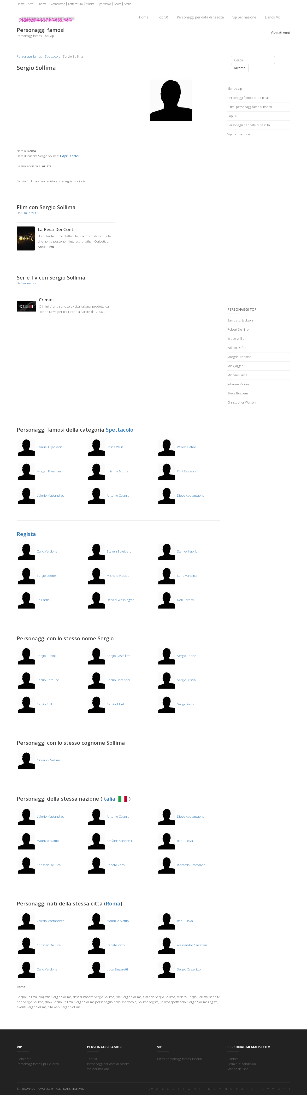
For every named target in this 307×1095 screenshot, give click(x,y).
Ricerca (239, 68)
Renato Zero (106, 865)
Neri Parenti (175, 600)
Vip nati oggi (280, 32)
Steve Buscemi (237, 393)
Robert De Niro (238, 329)
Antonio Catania (108, 495)
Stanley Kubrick (178, 551)
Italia (115, 798)
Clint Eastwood (177, 471)
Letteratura (75, 4)
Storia (127, 4)
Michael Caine (237, 375)
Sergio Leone (36, 575)
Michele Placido (108, 575)
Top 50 (162, 17)
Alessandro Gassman (182, 945)
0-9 (151, 1088)
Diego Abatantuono (181, 495)
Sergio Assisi (176, 704)
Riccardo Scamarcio (181, 865)
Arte (30, 4)
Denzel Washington (111, 600)
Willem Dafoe (176, 447)
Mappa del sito (237, 1069)
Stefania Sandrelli (109, 841)
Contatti (232, 1059)
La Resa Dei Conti (56, 229)
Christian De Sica (39, 865)
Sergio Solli (35, 704)
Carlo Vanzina (177, 575)
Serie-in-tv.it (29, 283)
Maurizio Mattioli (38, 841)
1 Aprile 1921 (69, 156)
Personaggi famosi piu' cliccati (248, 97)
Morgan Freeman (39, 471)
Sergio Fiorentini (108, 680)
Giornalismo (57, 4)
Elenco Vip (273, 17)
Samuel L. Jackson (39, 447)
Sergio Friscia (176, 680)
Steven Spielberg (109, 551)
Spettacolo (104, 4)
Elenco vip (234, 88)
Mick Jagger (235, 366)
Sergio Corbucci (38, 680)
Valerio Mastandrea (41, 495)
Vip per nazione (244, 17)
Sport (117, 4)
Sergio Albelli (106, 704)
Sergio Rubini (36, 656)
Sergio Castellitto (108, 656)
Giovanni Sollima (38, 760)
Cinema (41, 4)
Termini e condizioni (242, 1064)
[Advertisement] (66, 109)
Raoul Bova (175, 841)
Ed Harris (33, 600)
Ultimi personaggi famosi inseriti (249, 107)
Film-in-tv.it (28, 213)
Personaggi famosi (29, 56)
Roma (113, 903)
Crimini (46, 300)
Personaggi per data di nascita (200, 17)
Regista (26, 533)
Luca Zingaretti (107, 969)
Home (21, 4)
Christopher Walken (241, 402)
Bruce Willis (105, 447)
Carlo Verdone (37, 551)
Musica (90, 4)
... (107, 241)
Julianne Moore (108, 471)
